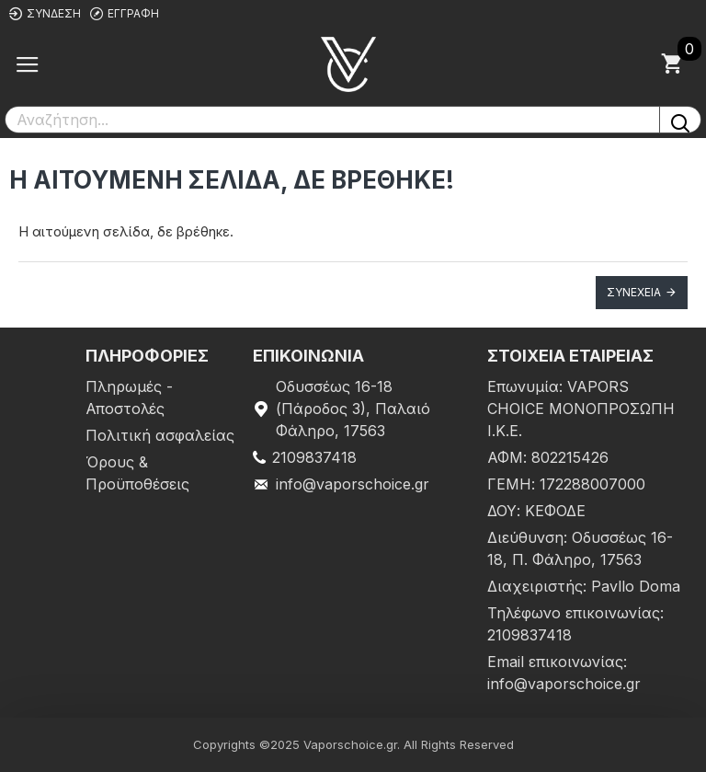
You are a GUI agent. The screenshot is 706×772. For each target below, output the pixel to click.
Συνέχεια (634, 292)
